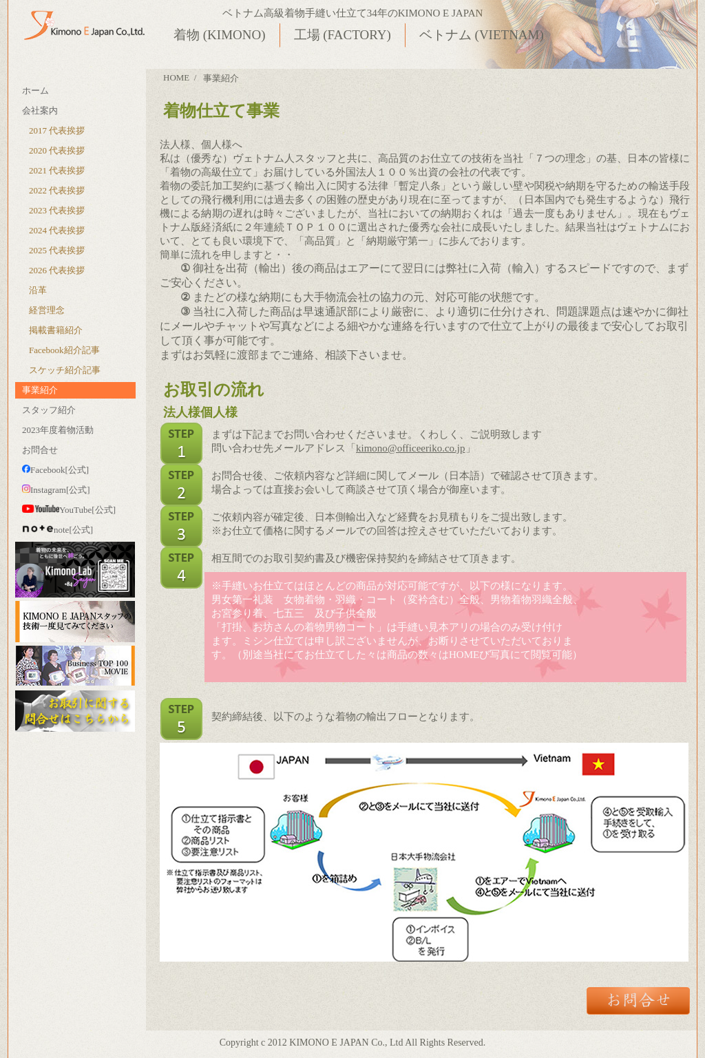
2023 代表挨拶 (57, 210)
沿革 (38, 290)
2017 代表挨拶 (57, 130)
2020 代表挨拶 (57, 150)
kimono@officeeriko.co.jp (410, 448)
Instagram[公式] (56, 490)
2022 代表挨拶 (57, 190)
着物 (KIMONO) (219, 35)
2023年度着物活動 (58, 430)
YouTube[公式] (69, 510)
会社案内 (40, 110)
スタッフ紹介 (49, 410)
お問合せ (40, 450)
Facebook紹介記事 (64, 350)
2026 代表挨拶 (57, 270)
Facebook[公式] (55, 470)
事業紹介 (40, 390)
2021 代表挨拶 (57, 170)
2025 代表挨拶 (57, 250)
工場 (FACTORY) (342, 35)
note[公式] (57, 530)
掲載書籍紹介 (56, 330)
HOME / (179, 77)
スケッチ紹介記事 (65, 370)
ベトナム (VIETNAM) (481, 35)
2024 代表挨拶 (57, 230)
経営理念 (47, 310)
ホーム (35, 90)
